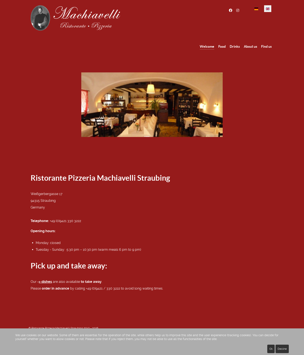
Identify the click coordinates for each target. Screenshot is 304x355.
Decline (282, 348)
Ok (271, 348)
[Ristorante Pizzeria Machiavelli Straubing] (89, 18)
